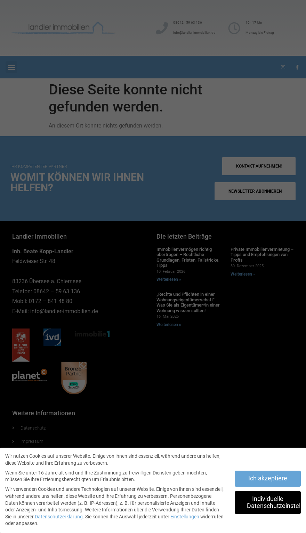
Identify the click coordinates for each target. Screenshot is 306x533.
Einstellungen (184, 516)
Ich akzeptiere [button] (267, 478)
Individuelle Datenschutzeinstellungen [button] (274, 502)
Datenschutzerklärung (59, 516)
